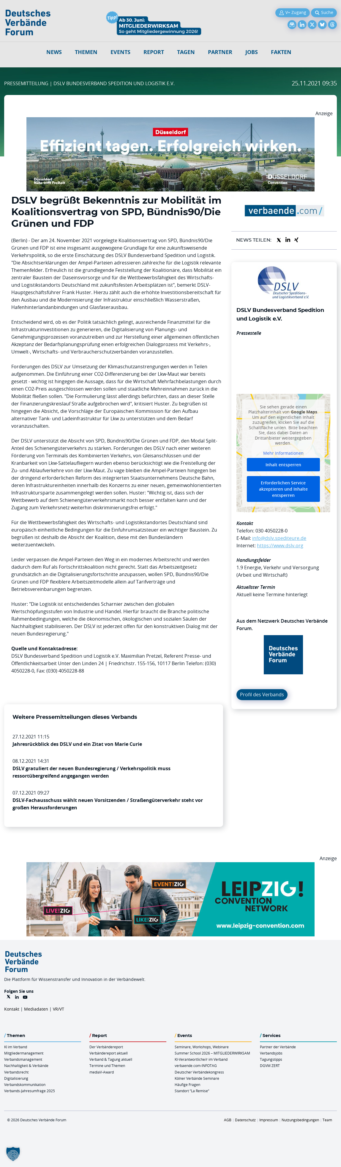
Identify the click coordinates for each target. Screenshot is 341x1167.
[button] (13, 1154)
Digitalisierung (16, 1078)
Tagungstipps (271, 1059)
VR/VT (58, 1009)
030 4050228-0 (271, 530)
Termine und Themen (107, 1065)
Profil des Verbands (262, 694)
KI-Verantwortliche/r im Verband (201, 1059)
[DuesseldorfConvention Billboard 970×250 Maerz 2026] (170, 121)
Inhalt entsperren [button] (283, 465)
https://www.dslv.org (280, 545)
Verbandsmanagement (23, 1059)
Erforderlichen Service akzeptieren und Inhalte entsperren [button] (283, 489)
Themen (86, 52)
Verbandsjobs (271, 1053)
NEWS (54, 52)
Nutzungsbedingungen (300, 1119)
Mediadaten (36, 1009)
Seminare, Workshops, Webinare (202, 1046)
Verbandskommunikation (24, 1084)
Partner (220, 52)
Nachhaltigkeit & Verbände (26, 1065)
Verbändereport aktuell (108, 1053)
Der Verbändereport (106, 1046)
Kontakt (11, 1009)
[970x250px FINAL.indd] (170, 865)
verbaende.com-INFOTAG (196, 1065)
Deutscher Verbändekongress (199, 1072)
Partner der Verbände (278, 1046)
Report (153, 52)
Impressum (268, 1119)
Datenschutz (245, 1119)
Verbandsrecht (16, 1072)
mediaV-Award (101, 1072)
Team (327, 1119)
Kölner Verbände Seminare (197, 1078)
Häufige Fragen (187, 1084)
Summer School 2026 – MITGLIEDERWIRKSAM (212, 1053)
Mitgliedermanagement (23, 1053)
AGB (227, 1119)
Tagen (186, 52)
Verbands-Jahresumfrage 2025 (29, 1090)
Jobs (251, 52)
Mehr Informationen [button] (283, 453)
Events (120, 52)
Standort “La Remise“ (192, 1090)
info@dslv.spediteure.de (279, 538)
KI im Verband (15, 1046)
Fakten (281, 52)
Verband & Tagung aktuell (110, 1059)
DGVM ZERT (270, 1065)
